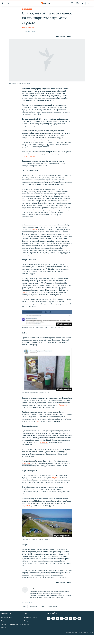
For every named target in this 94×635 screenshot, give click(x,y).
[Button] (60, 36)
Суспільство (27, 9)
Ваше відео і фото (6, 617)
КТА (77, 3)
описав (24, 292)
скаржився (26, 506)
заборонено (55, 478)
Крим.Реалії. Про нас (31, 617)
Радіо (3, 621)
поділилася (44, 442)
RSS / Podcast (5, 628)
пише (39, 421)
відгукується (27, 463)
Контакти (27, 624)
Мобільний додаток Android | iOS (12, 624)
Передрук (27, 621)
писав (35, 229)
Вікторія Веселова (28, 27)
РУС (72, 3)
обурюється (62, 405)
